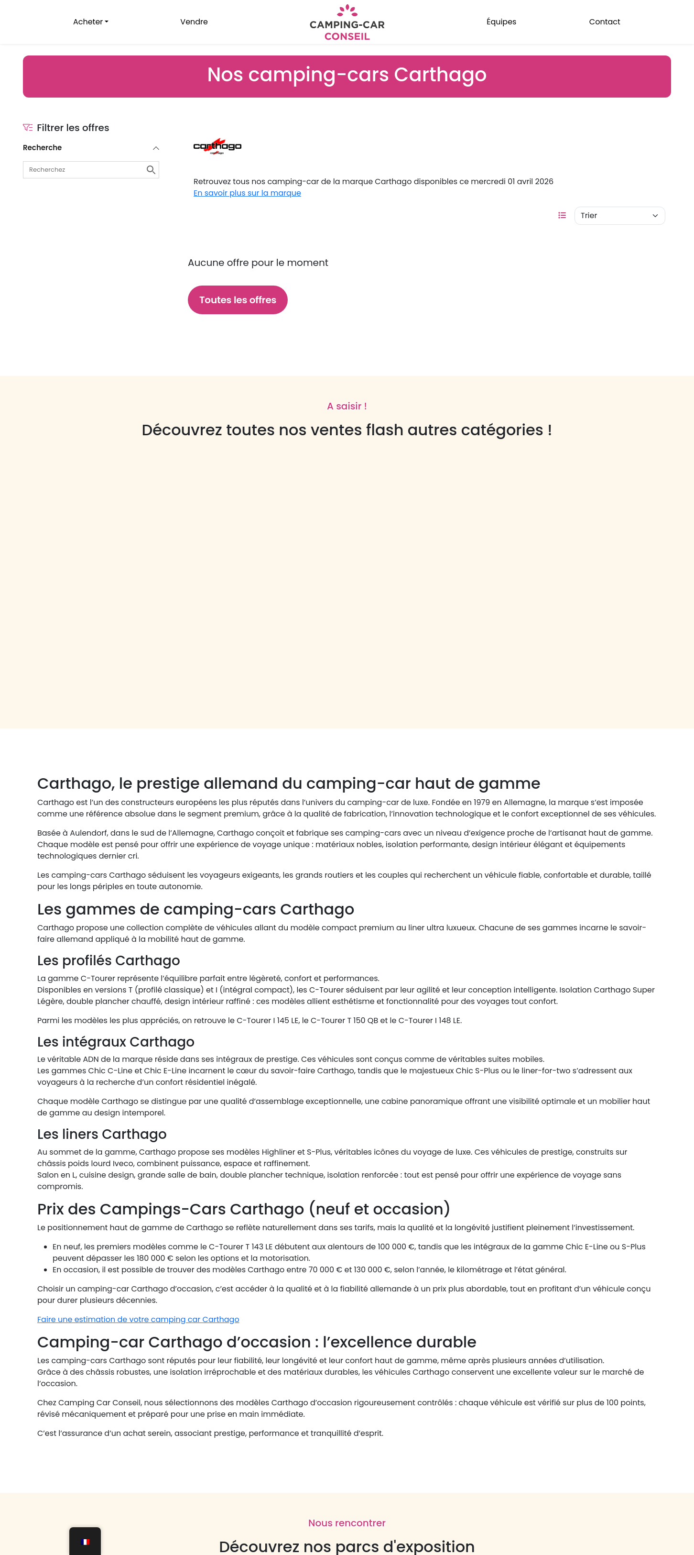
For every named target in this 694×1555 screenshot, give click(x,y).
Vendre (194, 21)
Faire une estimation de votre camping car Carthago (138, 1319)
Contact (604, 21)
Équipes (501, 21)
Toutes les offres (237, 300)
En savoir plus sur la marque (247, 193)
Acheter (88, 21)
